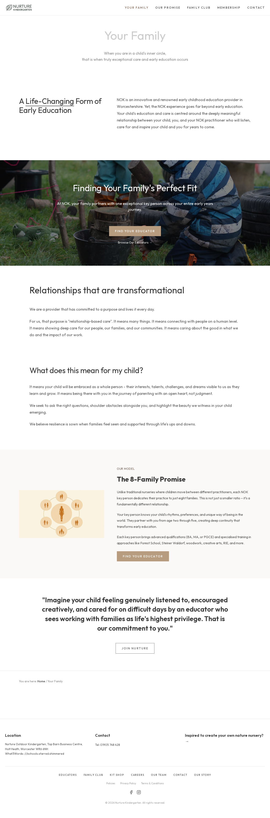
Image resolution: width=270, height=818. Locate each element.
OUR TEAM (158, 774)
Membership (228, 7)
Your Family (136, 7)
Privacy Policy (128, 783)
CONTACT (180, 774)
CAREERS (137, 774)
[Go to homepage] (18, 7)
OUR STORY (202, 774)
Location (13, 735)
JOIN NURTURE (135, 648)
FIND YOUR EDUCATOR (135, 231)
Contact (256, 7)
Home (41, 681)
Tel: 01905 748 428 (107, 745)
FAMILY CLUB (93, 774)
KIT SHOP (117, 774)
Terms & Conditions (152, 783)
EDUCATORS (68, 774)
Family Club (199, 7)
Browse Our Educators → (135, 242)
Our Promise (167, 7)
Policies (110, 783)
